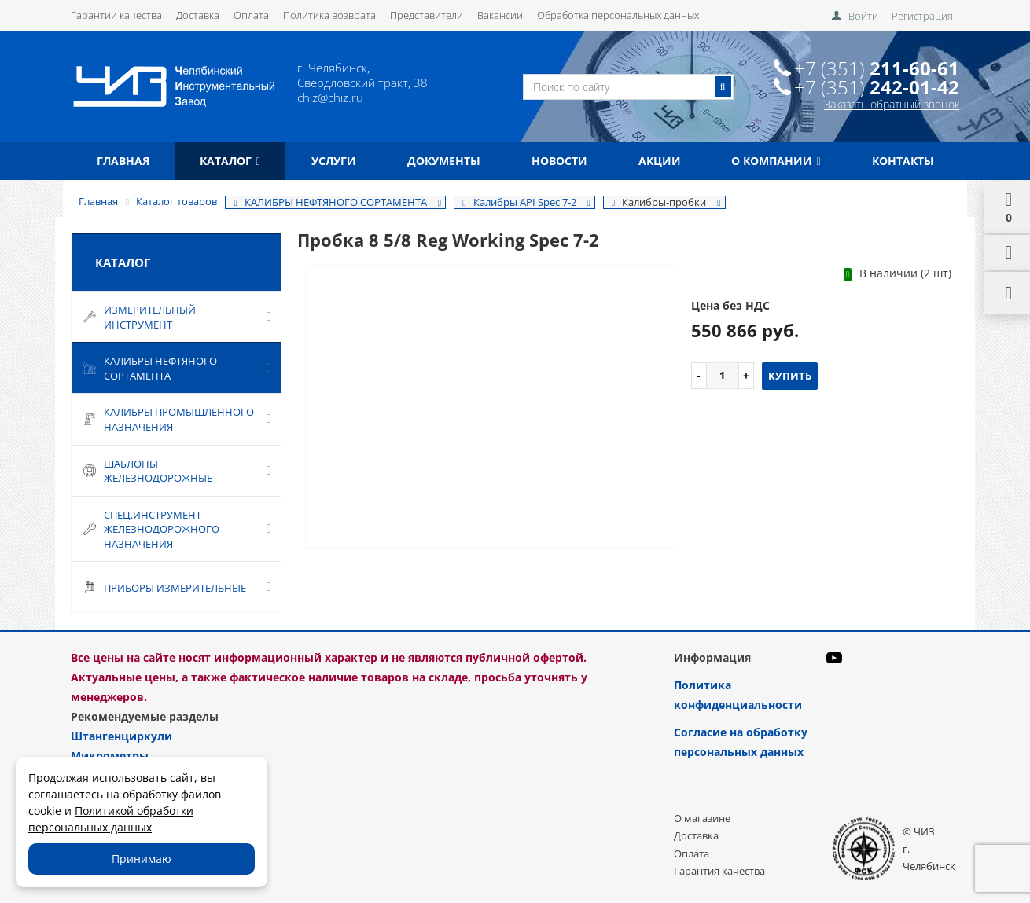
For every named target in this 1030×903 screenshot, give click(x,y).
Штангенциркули (121, 736)
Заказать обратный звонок (891, 104)
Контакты (903, 160)
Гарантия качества (719, 871)
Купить (789, 376)
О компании (775, 160)
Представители (426, 15)
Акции (659, 160)
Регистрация (922, 16)
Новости (559, 160)
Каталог (229, 160)
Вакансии (500, 15)
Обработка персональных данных (618, 15)
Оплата (251, 15)
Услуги (333, 160)
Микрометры (110, 755)
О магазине (702, 818)
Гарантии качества (116, 15)
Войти (863, 16)
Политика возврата (329, 15)
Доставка (197, 15)
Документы (443, 160)
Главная (123, 160)
